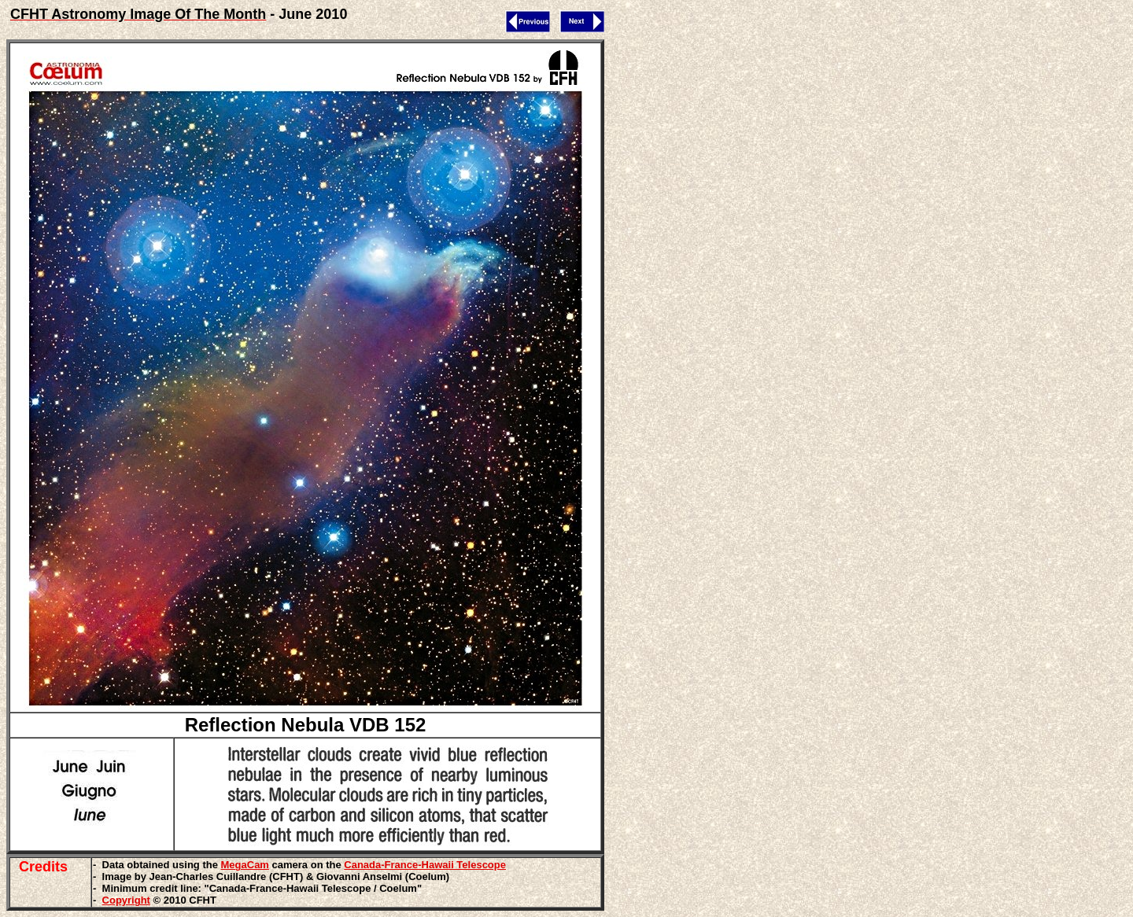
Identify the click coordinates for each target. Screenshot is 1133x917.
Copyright (126, 900)
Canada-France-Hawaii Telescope (425, 865)
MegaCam (245, 865)
